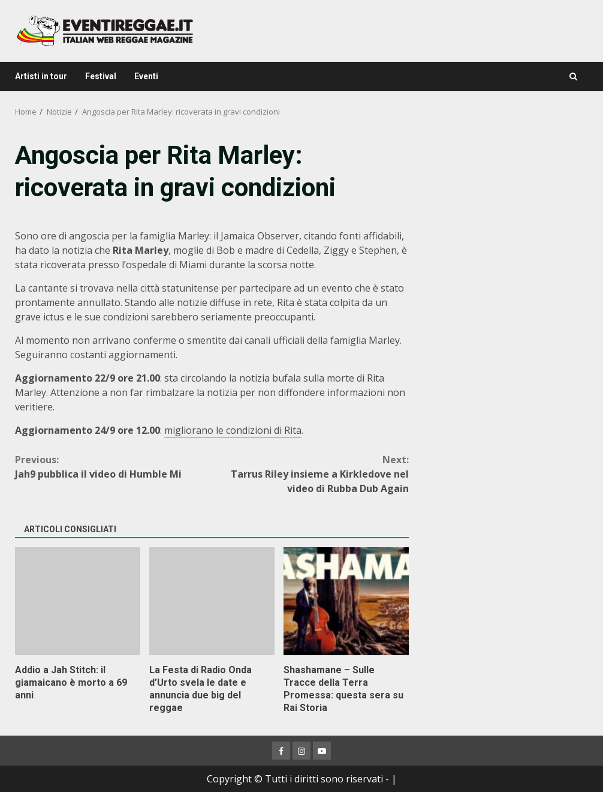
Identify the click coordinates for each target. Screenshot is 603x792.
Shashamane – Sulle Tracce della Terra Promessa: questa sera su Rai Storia (346, 601)
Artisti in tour (41, 76)
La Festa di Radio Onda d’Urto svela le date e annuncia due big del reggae (212, 601)
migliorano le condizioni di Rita (233, 430)
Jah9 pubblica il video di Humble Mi (113, 466)
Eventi (146, 76)
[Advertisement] (506, 213)
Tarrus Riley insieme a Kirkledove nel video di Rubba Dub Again (310, 473)
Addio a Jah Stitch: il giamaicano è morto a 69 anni (77, 601)
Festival (100, 76)
